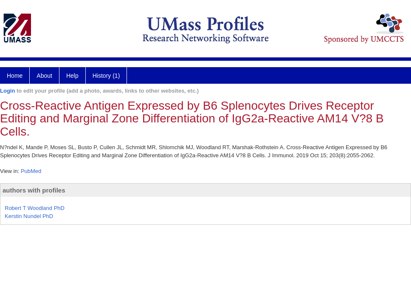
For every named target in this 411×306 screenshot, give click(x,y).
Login (7, 91)
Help (72, 75)
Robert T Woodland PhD (35, 208)
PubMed (31, 171)
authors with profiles (34, 190)
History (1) (106, 75)
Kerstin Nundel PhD (29, 216)
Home (15, 75)
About (44, 75)
